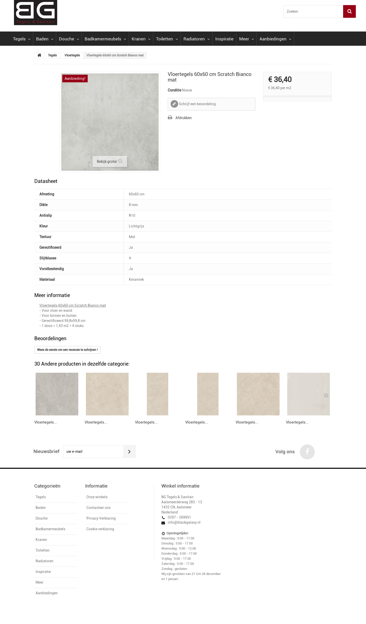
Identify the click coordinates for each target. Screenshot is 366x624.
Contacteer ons (98, 508)
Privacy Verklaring (101, 518)
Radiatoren (197, 38)
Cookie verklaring (100, 529)
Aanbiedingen (275, 38)
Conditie (174, 90)
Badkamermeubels (105, 38)
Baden (44, 38)
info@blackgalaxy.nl (184, 522)
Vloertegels (72, 55)
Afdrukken (183, 118)
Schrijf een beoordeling (197, 104)
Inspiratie (224, 38)
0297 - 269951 (179, 517)
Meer (246, 38)
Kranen (141, 38)
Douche (69, 38)
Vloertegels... (45, 422)
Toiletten (167, 38)
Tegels (21, 38)
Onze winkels (97, 497)
